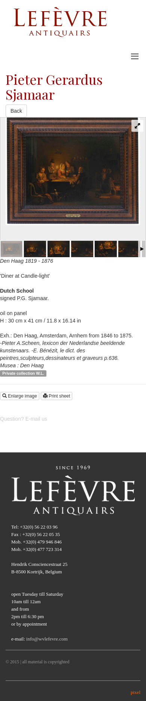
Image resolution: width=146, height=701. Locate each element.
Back (16, 111)
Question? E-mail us (23, 419)
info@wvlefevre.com (47, 639)
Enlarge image (19, 396)
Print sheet (56, 396)
